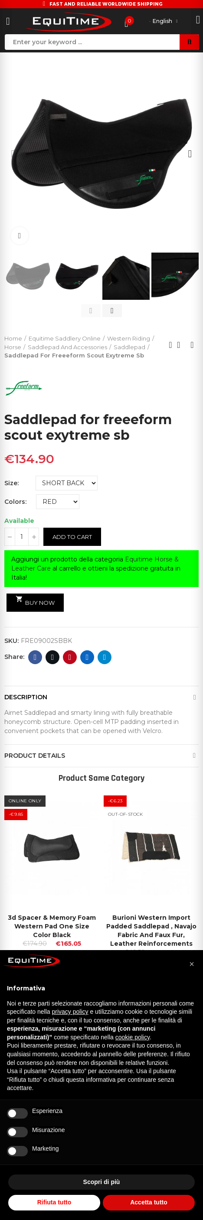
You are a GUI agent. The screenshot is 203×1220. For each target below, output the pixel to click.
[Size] (67, 483)
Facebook (35, 657)
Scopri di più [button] (101, 1181)
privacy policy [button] (70, 1011)
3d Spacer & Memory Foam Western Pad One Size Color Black (52, 926)
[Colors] (57, 501)
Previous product (170, 345)
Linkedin (87, 657)
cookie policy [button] (132, 1037)
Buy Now (35, 601)
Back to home (181, 345)
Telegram (104, 657)
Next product (192, 345)
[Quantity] (21, 537)
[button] (13, 154)
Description (25, 697)
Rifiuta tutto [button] (54, 1202)
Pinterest (70, 657)
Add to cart (72, 536)
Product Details (34, 755)
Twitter (52, 657)
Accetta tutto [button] (148, 1202)
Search (189, 42)
